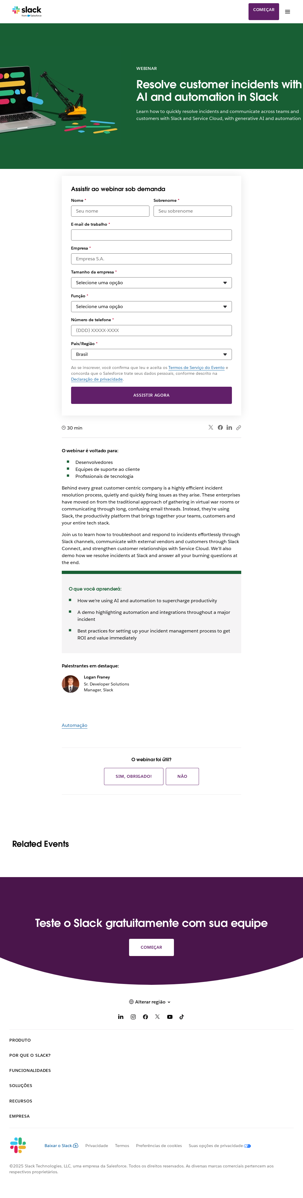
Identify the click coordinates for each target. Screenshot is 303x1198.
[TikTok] (182, 1018)
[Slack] (27, 11)
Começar (264, 9)
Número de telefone (92, 319)
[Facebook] (145, 1018)
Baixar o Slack (61, 1145)
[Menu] (287, 11)
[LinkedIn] (121, 1018)
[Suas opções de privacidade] (216, 1145)
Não (182, 776)
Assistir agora (151, 395)
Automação (74, 725)
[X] (157, 1018)
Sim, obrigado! (134, 776)
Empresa (81, 248)
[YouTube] (169, 1018)
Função (79, 295)
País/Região (84, 343)
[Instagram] (133, 1018)
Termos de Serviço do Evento (196, 367)
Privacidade (96, 1145)
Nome (78, 200)
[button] (151, 1002)
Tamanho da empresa (94, 272)
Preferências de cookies (159, 1145)
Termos (122, 1145)
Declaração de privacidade (97, 379)
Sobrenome (166, 200)
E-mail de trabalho (90, 224)
